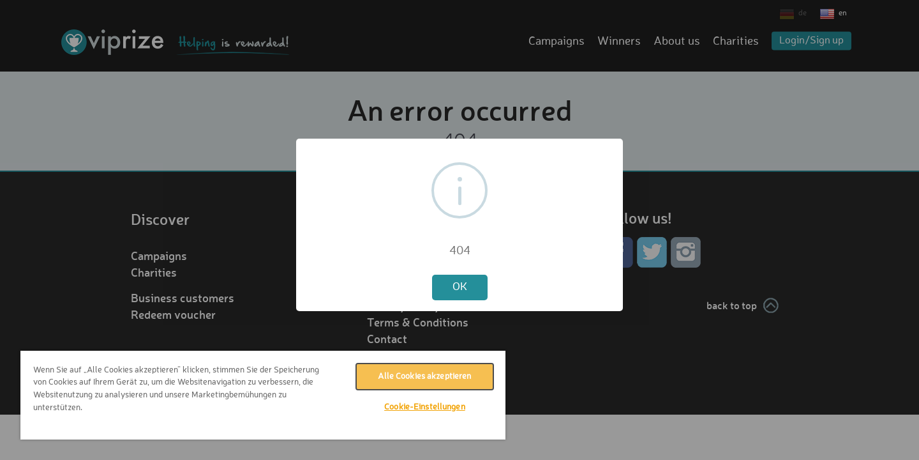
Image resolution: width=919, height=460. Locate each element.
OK (459, 287)
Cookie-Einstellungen (424, 407)
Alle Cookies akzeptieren (424, 376)
